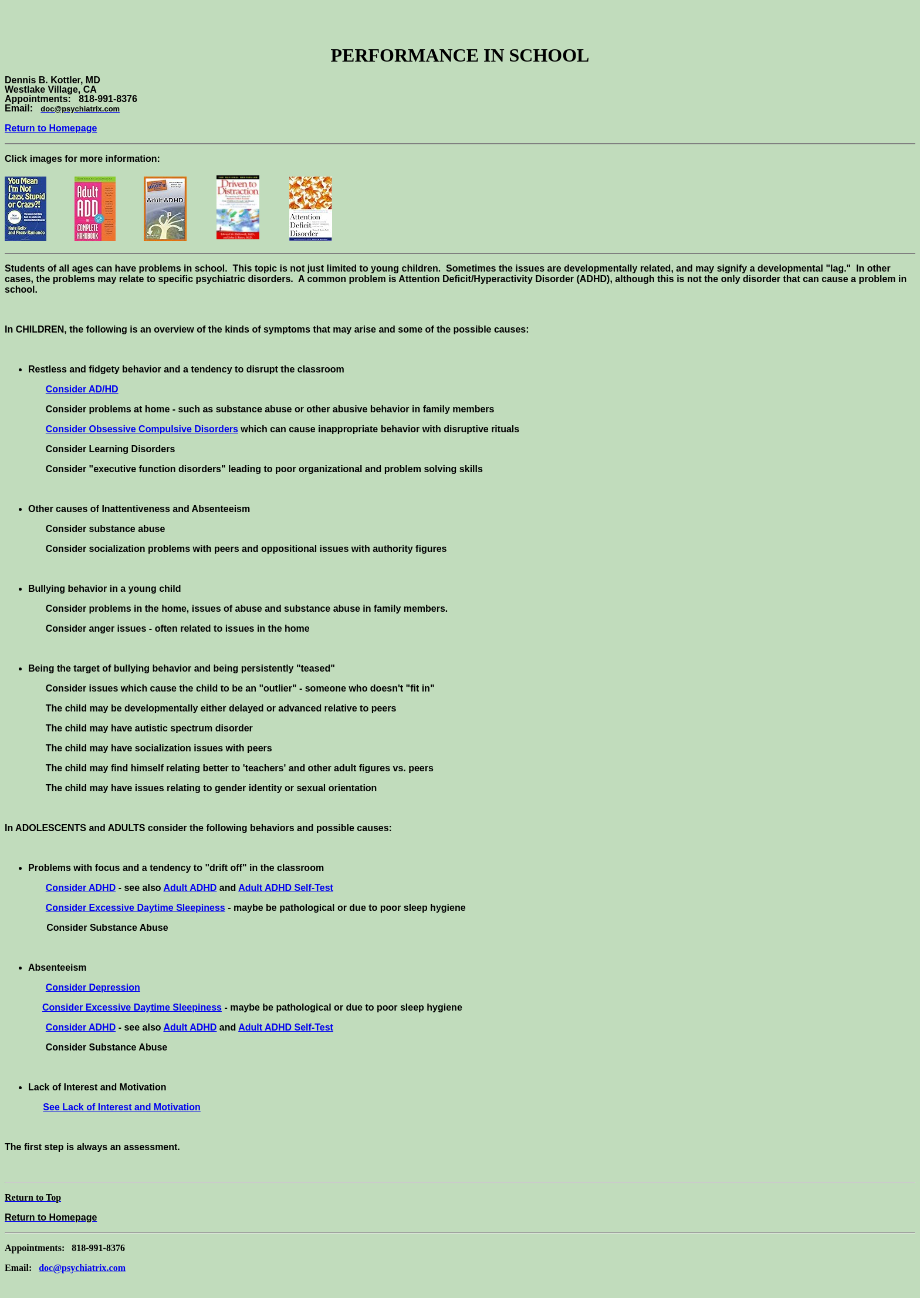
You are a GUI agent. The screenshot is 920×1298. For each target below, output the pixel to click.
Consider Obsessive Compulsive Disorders (142, 429)
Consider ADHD (81, 888)
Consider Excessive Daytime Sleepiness (135, 908)
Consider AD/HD (82, 389)
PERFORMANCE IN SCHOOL (460, 55)
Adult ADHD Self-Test (285, 888)
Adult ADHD (190, 888)
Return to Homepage (51, 128)
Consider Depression (93, 987)
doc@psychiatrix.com (82, 1268)
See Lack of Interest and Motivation (122, 1107)
